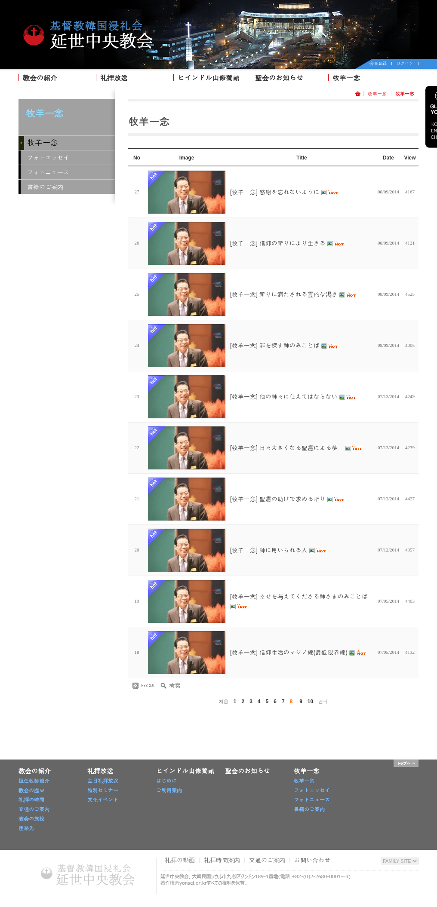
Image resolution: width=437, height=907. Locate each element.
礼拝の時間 (31, 800)
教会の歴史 (31, 790)
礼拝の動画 (180, 860)
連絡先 (26, 828)
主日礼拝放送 (102, 781)
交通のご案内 (33, 809)
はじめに (166, 781)
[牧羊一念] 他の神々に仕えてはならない (293, 396)
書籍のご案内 (45, 187)
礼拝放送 (114, 78)
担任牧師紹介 (33, 781)
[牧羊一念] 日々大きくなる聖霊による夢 (296, 447)
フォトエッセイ (48, 157)
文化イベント (102, 800)
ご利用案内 (169, 790)
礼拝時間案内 (222, 860)
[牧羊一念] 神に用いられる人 (278, 550)
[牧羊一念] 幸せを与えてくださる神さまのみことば (299, 601)
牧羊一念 (346, 78)
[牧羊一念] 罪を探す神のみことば (284, 345)
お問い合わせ (312, 860)
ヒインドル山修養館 (209, 78)
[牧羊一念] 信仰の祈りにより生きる (287, 243)
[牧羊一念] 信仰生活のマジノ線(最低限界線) (298, 652)
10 (310, 702)
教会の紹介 (40, 78)
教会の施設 (31, 819)
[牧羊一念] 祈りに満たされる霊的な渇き (293, 294)
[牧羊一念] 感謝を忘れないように (284, 192)
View (409, 158)
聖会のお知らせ (279, 78)
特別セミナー (102, 790)
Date (388, 158)
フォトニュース (48, 172)
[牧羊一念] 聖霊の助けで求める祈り (287, 499)
